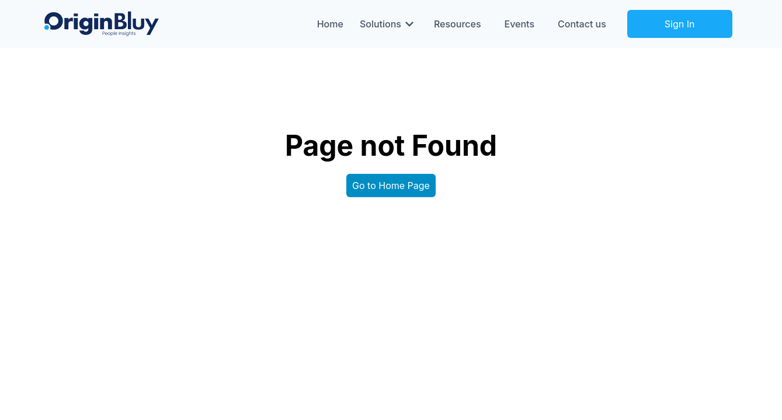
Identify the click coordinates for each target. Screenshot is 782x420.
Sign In (680, 24)
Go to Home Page (391, 185)
